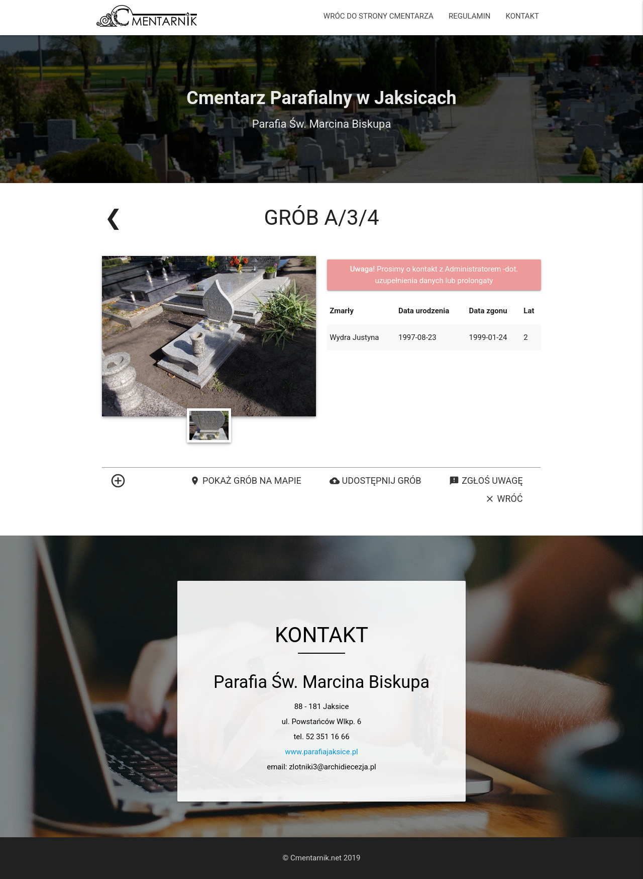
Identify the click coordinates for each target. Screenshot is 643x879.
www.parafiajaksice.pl (321, 751)
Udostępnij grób (375, 481)
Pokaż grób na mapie (245, 481)
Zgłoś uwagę (485, 481)
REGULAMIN (470, 16)
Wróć (504, 499)
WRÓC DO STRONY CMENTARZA (379, 16)
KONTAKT (522, 16)
